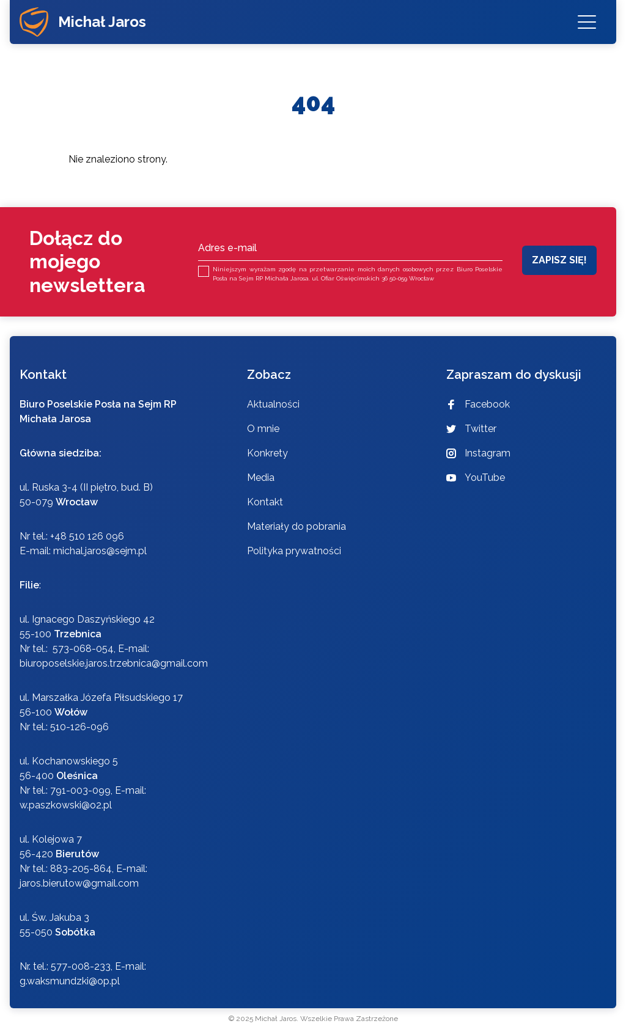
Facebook (478, 404)
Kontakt (265, 502)
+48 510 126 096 (87, 536)
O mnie (263, 428)
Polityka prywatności (294, 551)
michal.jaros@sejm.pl (100, 551)
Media (260, 477)
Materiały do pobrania (296, 526)
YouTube (475, 477)
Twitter (471, 428)
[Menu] (586, 22)
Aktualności (273, 404)
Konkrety (267, 453)
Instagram (478, 453)
